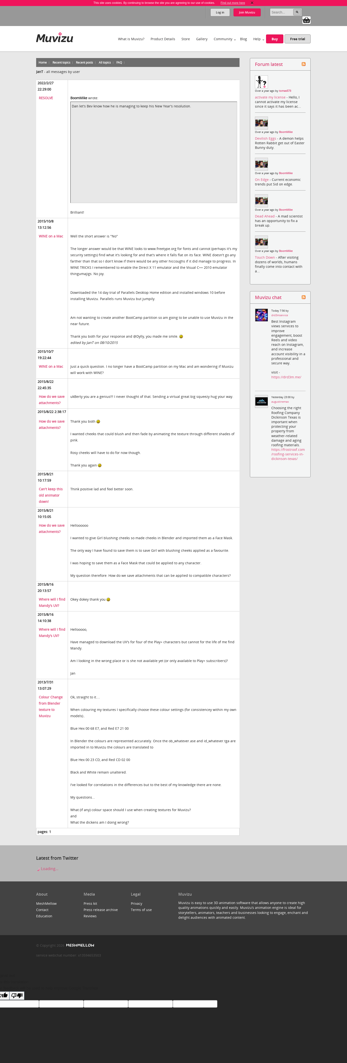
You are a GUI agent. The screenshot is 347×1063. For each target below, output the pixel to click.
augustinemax (280, 401)
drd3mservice (279, 315)
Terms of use (141, 909)
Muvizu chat (268, 297)
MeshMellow (46, 903)
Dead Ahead (265, 216)
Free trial (297, 39)
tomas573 (285, 90)
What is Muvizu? (131, 39)
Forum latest (269, 64)
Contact (42, 909)
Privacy (136, 903)
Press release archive (101, 909)
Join (247, 12)
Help (257, 39)
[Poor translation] (16, 995)
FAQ (119, 62)
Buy (275, 39)
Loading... (47, 868)
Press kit (90, 903)
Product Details (163, 39)
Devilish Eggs (266, 138)
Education (44, 916)
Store (185, 39)
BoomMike (286, 132)
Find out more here (232, 3)
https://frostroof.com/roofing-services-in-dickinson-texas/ (288, 454)
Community (223, 39)
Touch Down (265, 257)
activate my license (271, 97)
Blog (243, 39)
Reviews (90, 916)
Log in (220, 12)
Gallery (201, 39)
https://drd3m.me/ (286, 377)
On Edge (262, 179)
